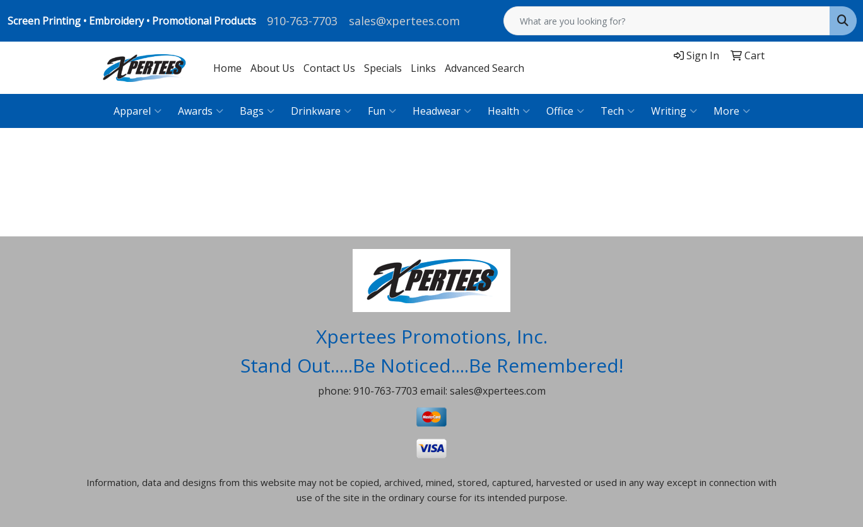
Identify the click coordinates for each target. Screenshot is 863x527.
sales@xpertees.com (404, 20)
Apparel (137, 111)
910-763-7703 (302, 20)
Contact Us (329, 68)
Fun (382, 111)
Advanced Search (484, 68)
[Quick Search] (666, 20)
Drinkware (321, 111)
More (731, 111)
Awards (200, 111)
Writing (674, 111)
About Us (272, 68)
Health (509, 111)
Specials (383, 68)
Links (423, 68)
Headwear (442, 111)
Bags (257, 111)
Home (227, 68)
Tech (618, 111)
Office (565, 111)
